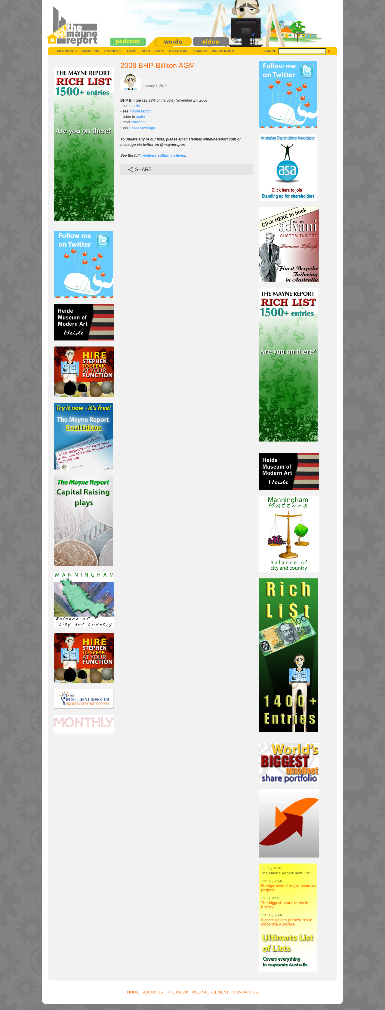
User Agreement (210, 992)
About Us (153, 992)
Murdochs (67, 51)
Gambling (91, 51)
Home (133, 992)
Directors (179, 51)
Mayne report (140, 111)
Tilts (145, 51)
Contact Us (245, 992)
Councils (113, 51)
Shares (200, 51)
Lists (159, 51)
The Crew (177, 992)
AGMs (131, 51)
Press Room (223, 51)
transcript (138, 122)
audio (140, 117)
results (134, 106)
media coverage (142, 127)
